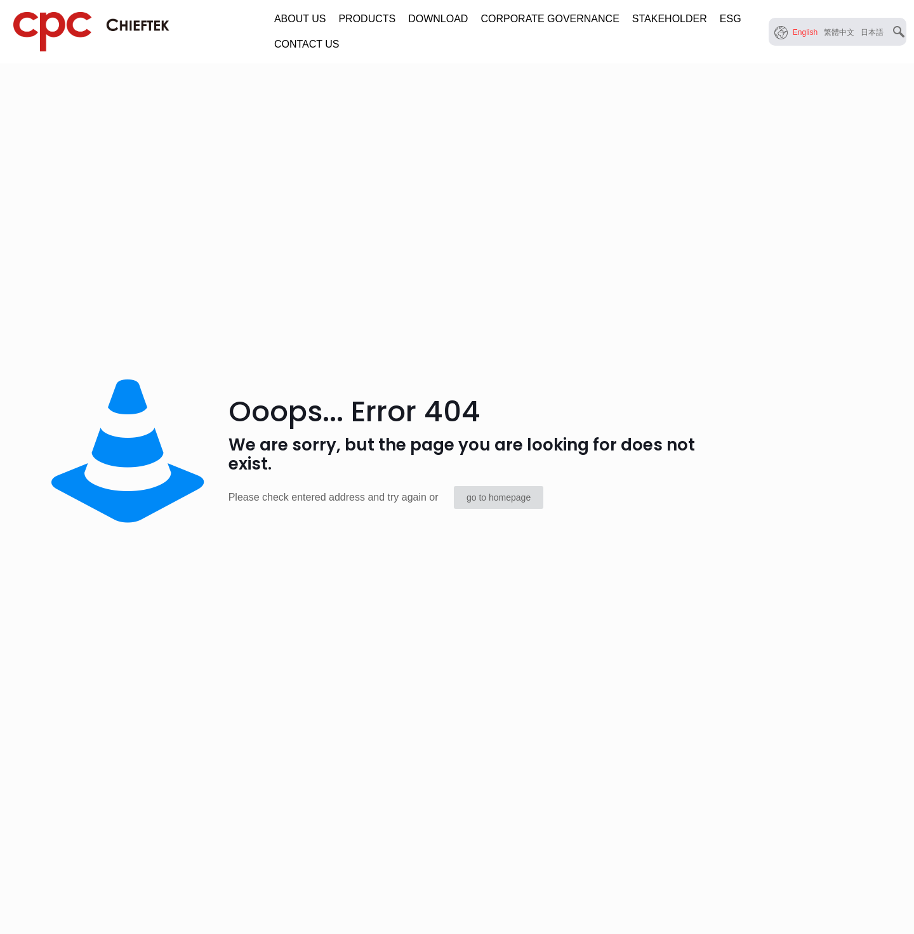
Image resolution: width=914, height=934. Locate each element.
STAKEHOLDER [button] (669, 18)
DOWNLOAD (438, 18)
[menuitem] (805, 32)
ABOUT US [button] (300, 18)
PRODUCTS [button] (366, 18)
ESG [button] (730, 18)
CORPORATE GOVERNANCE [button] (549, 18)
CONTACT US (307, 44)
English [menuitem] (805, 32)
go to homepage (499, 497)
